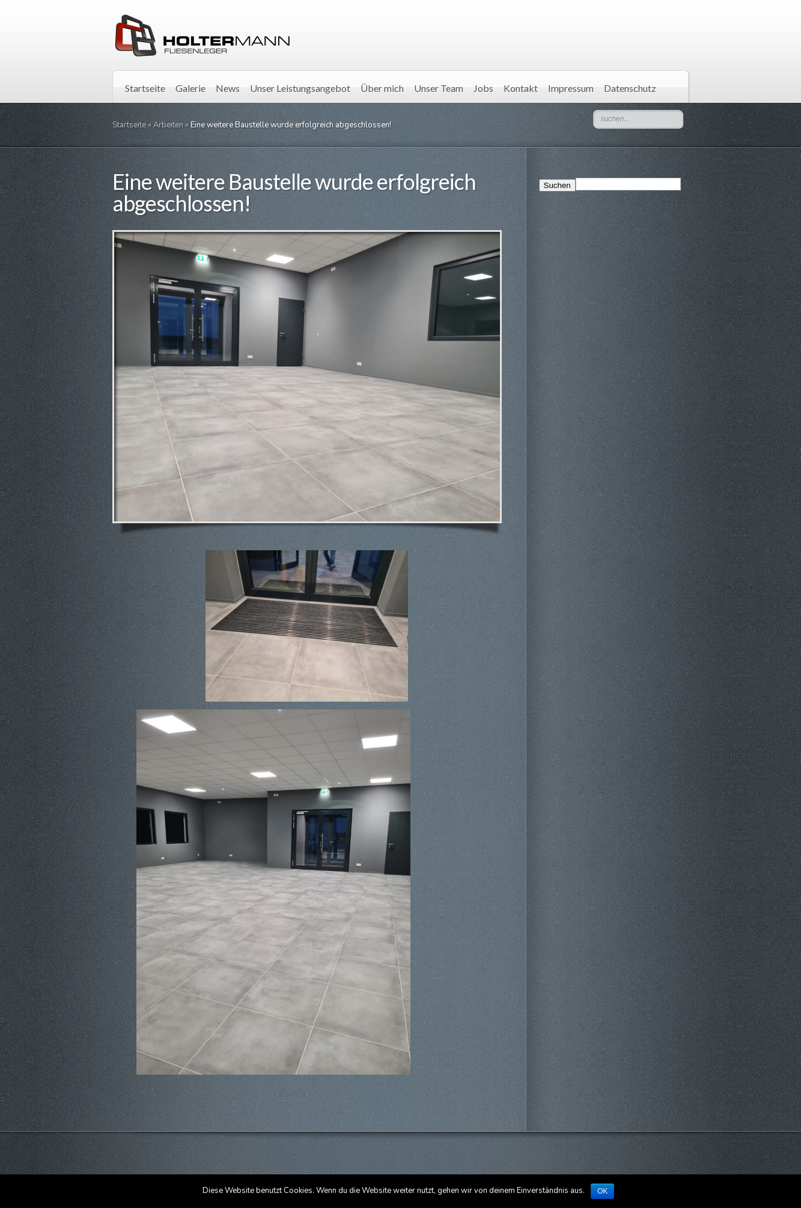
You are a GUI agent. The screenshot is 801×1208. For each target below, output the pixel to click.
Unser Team (438, 88)
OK (602, 1191)
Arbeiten (168, 125)
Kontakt (521, 88)
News (228, 88)
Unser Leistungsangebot (300, 88)
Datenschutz (630, 88)
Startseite (145, 88)
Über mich (382, 88)
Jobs (483, 88)
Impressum (571, 88)
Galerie (190, 88)
